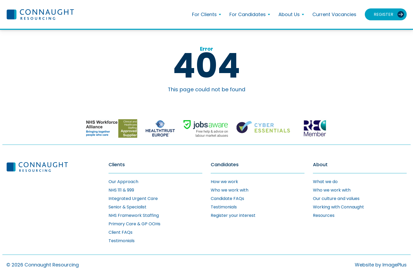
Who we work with (229, 190)
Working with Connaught (338, 207)
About (320, 165)
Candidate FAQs (227, 198)
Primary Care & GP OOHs (134, 224)
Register (383, 14)
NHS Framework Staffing (134, 215)
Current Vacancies (334, 14)
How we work (224, 182)
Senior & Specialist (127, 207)
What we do (325, 182)
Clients (117, 165)
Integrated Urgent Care (133, 198)
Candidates (225, 165)
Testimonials (122, 241)
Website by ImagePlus (381, 264)
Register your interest (233, 215)
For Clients (204, 14)
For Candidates (247, 14)
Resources (324, 215)
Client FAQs (120, 232)
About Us (289, 14)
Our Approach (123, 182)
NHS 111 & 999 (121, 190)
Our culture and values (336, 198)
